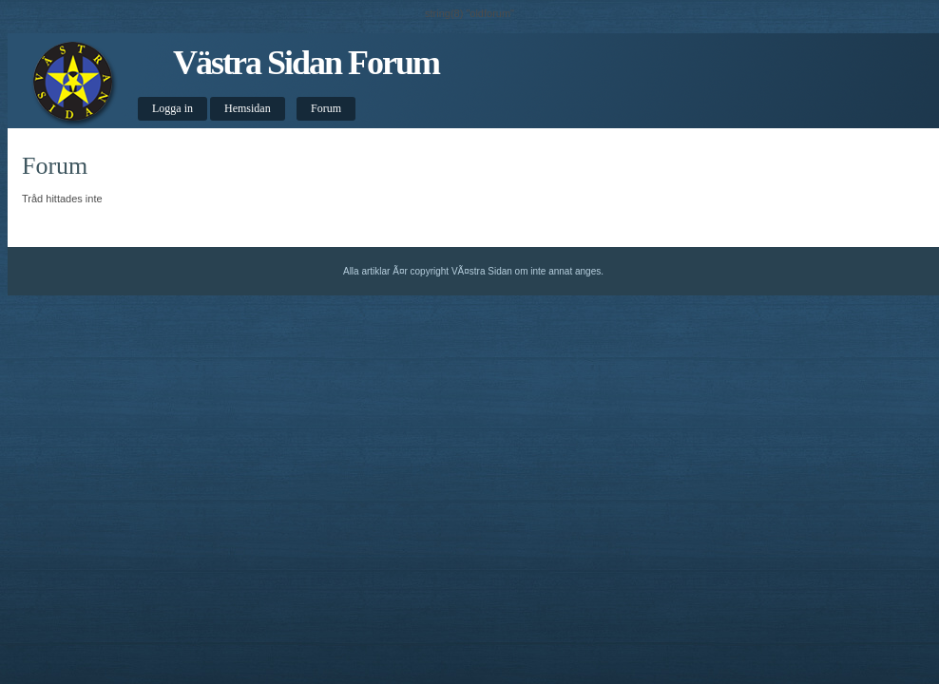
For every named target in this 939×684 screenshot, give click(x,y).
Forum (326, 108)
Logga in (172, 108)
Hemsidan (247, 108)
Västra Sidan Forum (306, 63)
